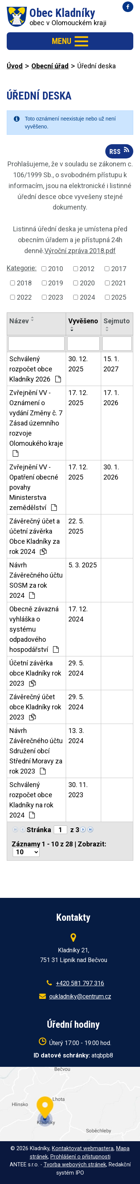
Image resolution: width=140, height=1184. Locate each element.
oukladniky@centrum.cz (80, 996)
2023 (55, 297)
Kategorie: (22, 268)
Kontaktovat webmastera (82, 1148)
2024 (87, 297)
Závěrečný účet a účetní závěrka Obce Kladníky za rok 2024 (34, 536)
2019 (55, 283)
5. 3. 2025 (82, 565)
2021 (118, 283)
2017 (118, 269)
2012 (87, 269)
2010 (55, 269)
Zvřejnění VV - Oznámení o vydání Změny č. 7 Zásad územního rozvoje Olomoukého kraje (36, 423)
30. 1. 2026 (111, 472)
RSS (119, 150)
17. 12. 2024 (78, 614)
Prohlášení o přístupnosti (80, 1157)
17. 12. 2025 (78, 398)
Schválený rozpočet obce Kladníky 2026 (35, 369)
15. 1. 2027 (111, 364)
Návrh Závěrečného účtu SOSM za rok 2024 (36, 580)
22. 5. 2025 (76, 526)
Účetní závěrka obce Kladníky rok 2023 (35, 673)
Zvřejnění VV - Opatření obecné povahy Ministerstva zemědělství (33, 487)
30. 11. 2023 (78, 790)
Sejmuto (116, 321)
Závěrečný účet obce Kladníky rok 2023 (35, 707)
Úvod (15, 66)
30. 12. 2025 (78, 364)
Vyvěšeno (83, 321)
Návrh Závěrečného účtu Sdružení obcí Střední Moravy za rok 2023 (36, 751)
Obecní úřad (50, 66)
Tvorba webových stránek (75, 1164)
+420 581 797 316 (80, 983)
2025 (118, 297)
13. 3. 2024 (76, 736)
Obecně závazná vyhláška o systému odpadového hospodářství (34, 629)
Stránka (39, 830)
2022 (24, 297)
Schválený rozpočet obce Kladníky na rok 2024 (31, 800)
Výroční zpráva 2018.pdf (80, 251)
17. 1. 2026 (111, 398)
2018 (24, 283)
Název (19, 321)
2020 (87, 283)
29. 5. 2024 (76, 668)
